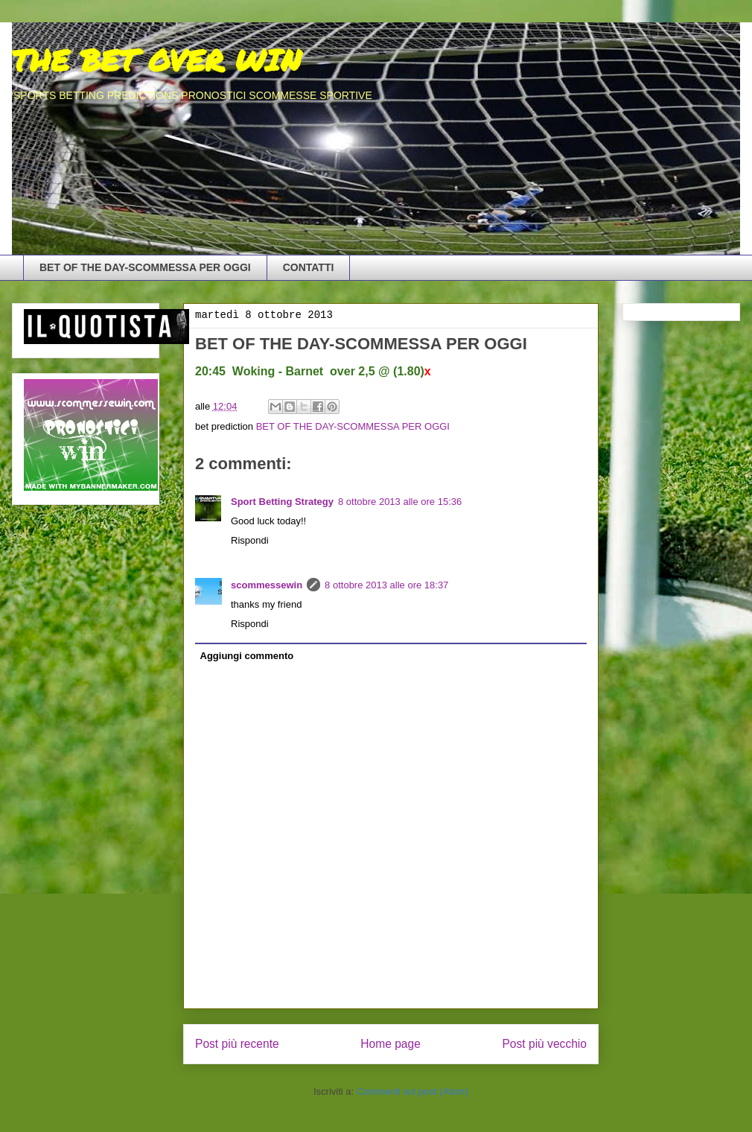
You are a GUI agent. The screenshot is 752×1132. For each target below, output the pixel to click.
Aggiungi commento (247, 655)
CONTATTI (308, 267)
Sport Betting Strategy (282, 501)
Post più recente (237, 1043)
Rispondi (250, 540)
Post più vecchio (544, 1043)
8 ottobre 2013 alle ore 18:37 (386, 585)
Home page (390, 1043)
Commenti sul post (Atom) (412, 1091)
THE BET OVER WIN (156, 60)
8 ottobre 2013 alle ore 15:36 (400, 501)
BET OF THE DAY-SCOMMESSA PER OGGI (145, 267)
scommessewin (266, 585)
